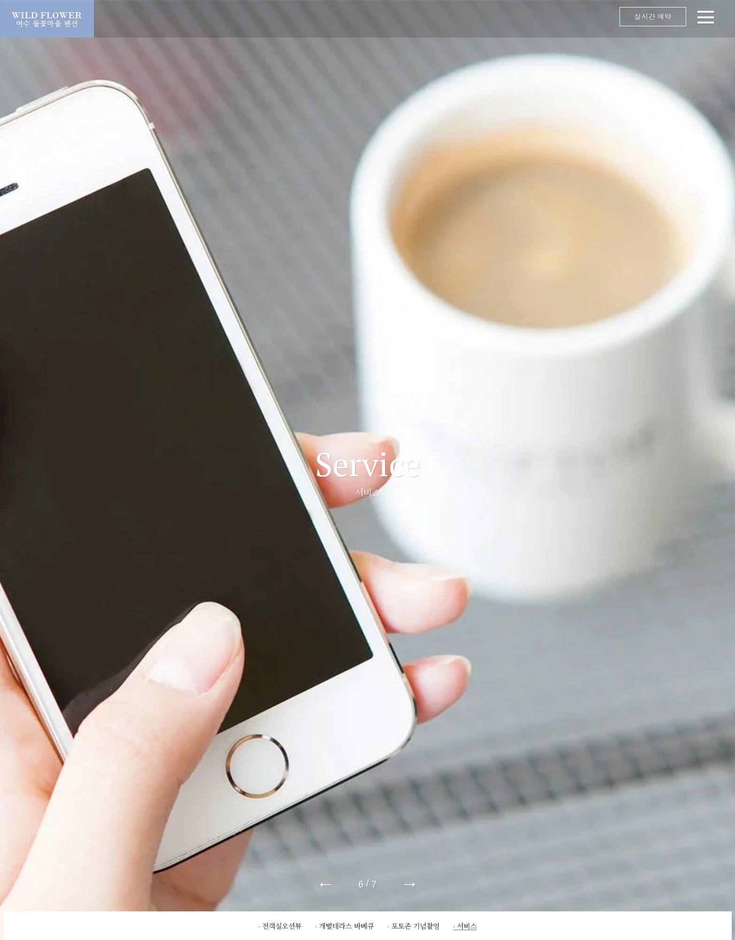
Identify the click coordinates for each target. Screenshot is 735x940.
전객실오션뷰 (282, 926)
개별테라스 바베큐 (346, 926)
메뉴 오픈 (414, 19)
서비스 (467, 926)
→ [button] (409, 883)
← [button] (325, 883)
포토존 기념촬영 (415, 926)
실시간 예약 (652, 17)
